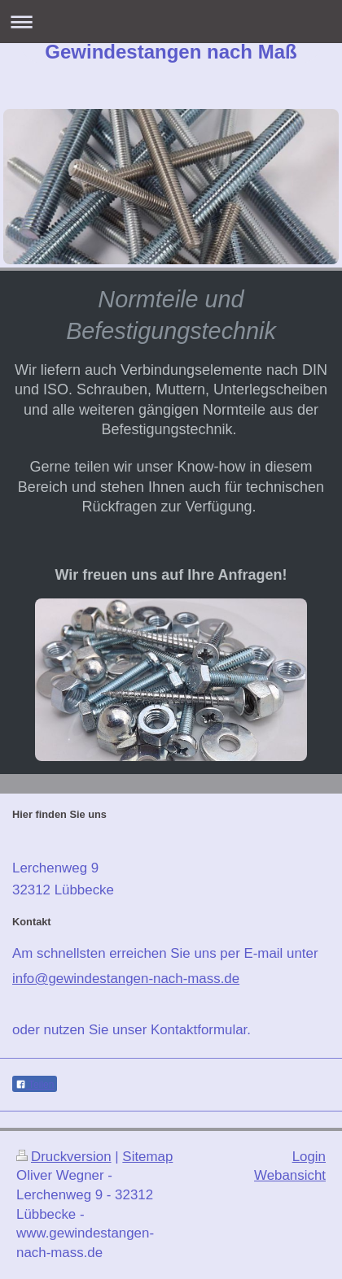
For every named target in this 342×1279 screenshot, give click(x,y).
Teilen (34, 1084)
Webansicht (290, 1175)
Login (309, 1156)
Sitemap (147, 1156)
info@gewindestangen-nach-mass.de (125, 978)
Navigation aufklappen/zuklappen (171, 21)
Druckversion (64, 1156)
